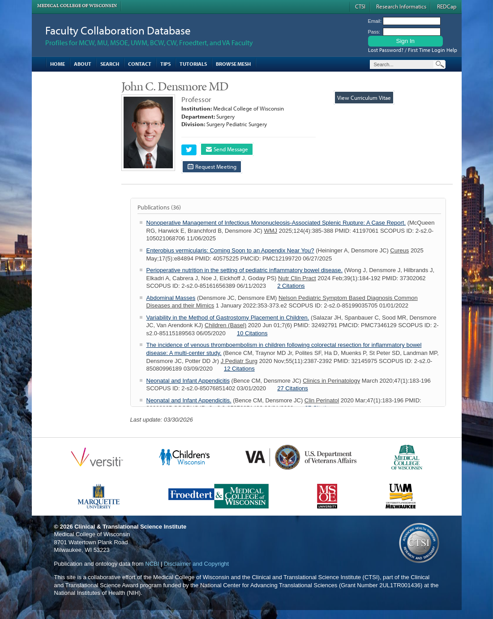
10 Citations (252, 333)
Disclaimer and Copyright (196, 563)
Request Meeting (212, 166)
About (82, 63)
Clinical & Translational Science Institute (130, 526)
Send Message (227, 149)
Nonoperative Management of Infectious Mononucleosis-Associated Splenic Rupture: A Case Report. (276, 222)
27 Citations (292, 388)
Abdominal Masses (171, 298)
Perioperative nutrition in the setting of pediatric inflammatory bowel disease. (244, 270)
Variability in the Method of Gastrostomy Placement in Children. (227, 317)
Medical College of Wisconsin (77, 5)
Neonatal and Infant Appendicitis (188, 380)
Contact (139, 63)
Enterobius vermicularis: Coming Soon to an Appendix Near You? (230, 250)
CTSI (360, 6)
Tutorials (193, 63)
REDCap (446, 6)
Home (57, 63)
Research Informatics (401, 6)
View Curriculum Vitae (364, 97)
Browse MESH (233, 63)
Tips (165, 63)
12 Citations (239, 368)
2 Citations (290, 285)
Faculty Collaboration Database (118, 30)
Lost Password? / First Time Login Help (412, 50)
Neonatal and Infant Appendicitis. (188, 400)
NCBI (152, 563)
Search (109, 63)
